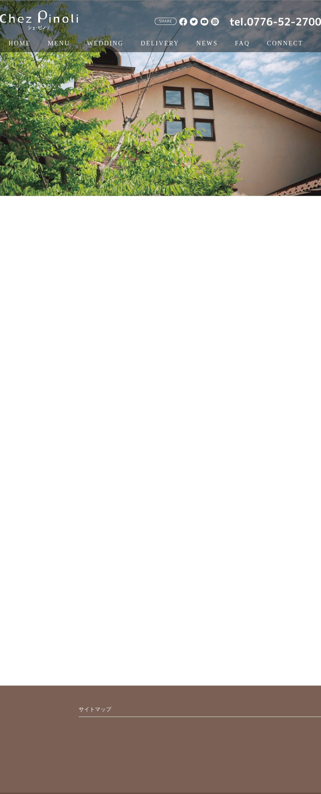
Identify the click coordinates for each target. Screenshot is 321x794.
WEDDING (105, 43)
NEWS (207, 43)
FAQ (242, 43)
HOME (20, 43)
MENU (59, 43)
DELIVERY (160, 43)
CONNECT (285, 43)
